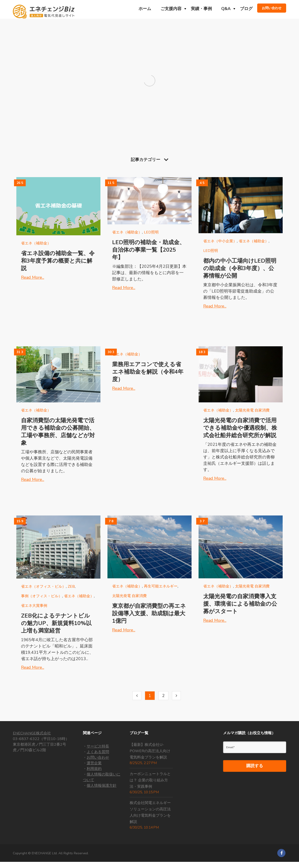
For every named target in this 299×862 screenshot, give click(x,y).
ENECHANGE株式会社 (32, 733)
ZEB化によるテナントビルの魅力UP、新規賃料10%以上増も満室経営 (56, 623)
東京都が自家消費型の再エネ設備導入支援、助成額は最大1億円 (149, 613)
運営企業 (94, 763)
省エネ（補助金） (36, 243)
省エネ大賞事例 (34, 605)
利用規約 (94, 768)
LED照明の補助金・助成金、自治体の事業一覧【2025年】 (148, 250)
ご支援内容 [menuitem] (171, 8)
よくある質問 (98, 752)
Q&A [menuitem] (226, 8)
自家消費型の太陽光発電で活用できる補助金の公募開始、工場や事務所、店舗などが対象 (58, 432)
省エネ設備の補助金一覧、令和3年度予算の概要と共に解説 (58, 261)
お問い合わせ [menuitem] (271, 8)
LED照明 (151, 232)
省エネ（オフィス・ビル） (43, 586)
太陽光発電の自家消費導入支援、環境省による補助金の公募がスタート (240, 604)
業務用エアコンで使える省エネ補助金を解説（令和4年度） (147, 372)
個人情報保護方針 (102, 785)
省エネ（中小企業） (220, 241)
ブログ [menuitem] (246, 8)
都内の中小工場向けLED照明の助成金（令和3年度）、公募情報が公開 (239, 268)
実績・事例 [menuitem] (201, 8)
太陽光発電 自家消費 (252, 410)
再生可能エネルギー (161, 586)
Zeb (71, 586)
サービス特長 (98, 746)
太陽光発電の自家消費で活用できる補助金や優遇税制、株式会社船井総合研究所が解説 (240, 428)
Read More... (32, 277)
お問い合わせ (98, 757)
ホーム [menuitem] (145, 8)
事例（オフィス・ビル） (41, 596)
